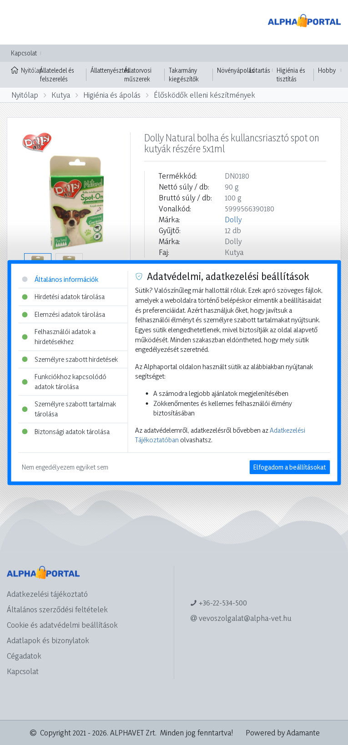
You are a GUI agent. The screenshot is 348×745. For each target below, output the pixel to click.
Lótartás (259, 70)
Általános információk (60, 279)
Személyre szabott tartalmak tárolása (69, 409)
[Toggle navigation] (20, 22)
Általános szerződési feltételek (57, 609)
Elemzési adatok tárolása (63, 314)
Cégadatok (24, 655)
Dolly (233, 219)
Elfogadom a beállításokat (289, 467)
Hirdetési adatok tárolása (63, 296)
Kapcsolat (24, 53)
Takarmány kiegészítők (184, 74)
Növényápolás (235, 70)
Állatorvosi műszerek (137, 74)
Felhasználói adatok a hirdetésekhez (59, 337)
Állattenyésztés (110, 70)
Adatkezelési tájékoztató (47, 594)
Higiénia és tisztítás (291, 74)
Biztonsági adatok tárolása (66, 431)
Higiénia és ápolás (112, 95)
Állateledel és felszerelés (57, 74)
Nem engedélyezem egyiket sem (65, 467)
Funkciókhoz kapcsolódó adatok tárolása (64, 381)
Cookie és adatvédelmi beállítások (62, 625)
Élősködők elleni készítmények (204, 95)
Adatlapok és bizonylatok (48, 640)
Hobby (327, 70)
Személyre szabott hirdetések (70, 359)
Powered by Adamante (283, 732)
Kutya (60, 95)
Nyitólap (23, 69)
